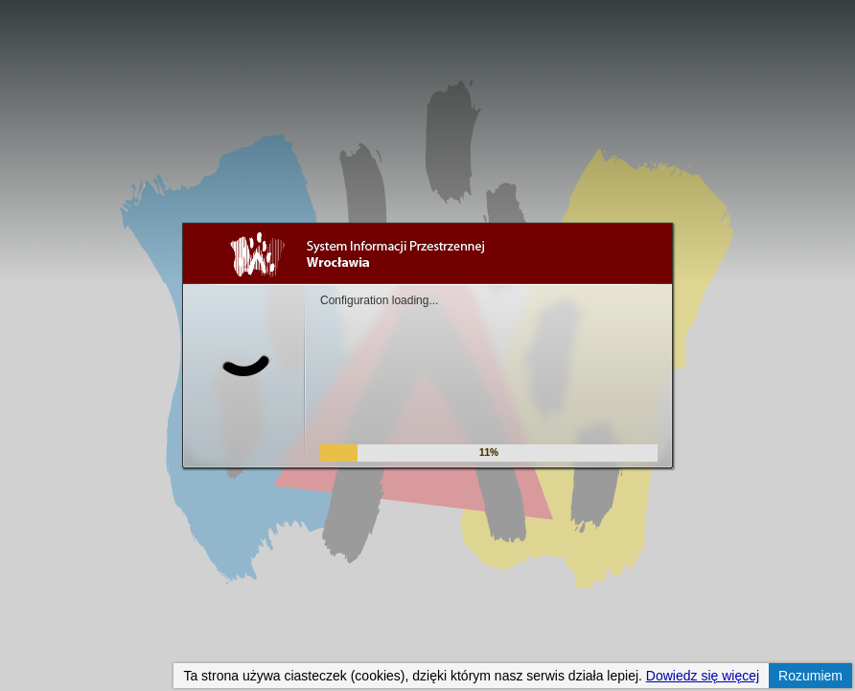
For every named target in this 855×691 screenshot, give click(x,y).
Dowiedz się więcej (702, 675)
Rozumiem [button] (810, 675)
